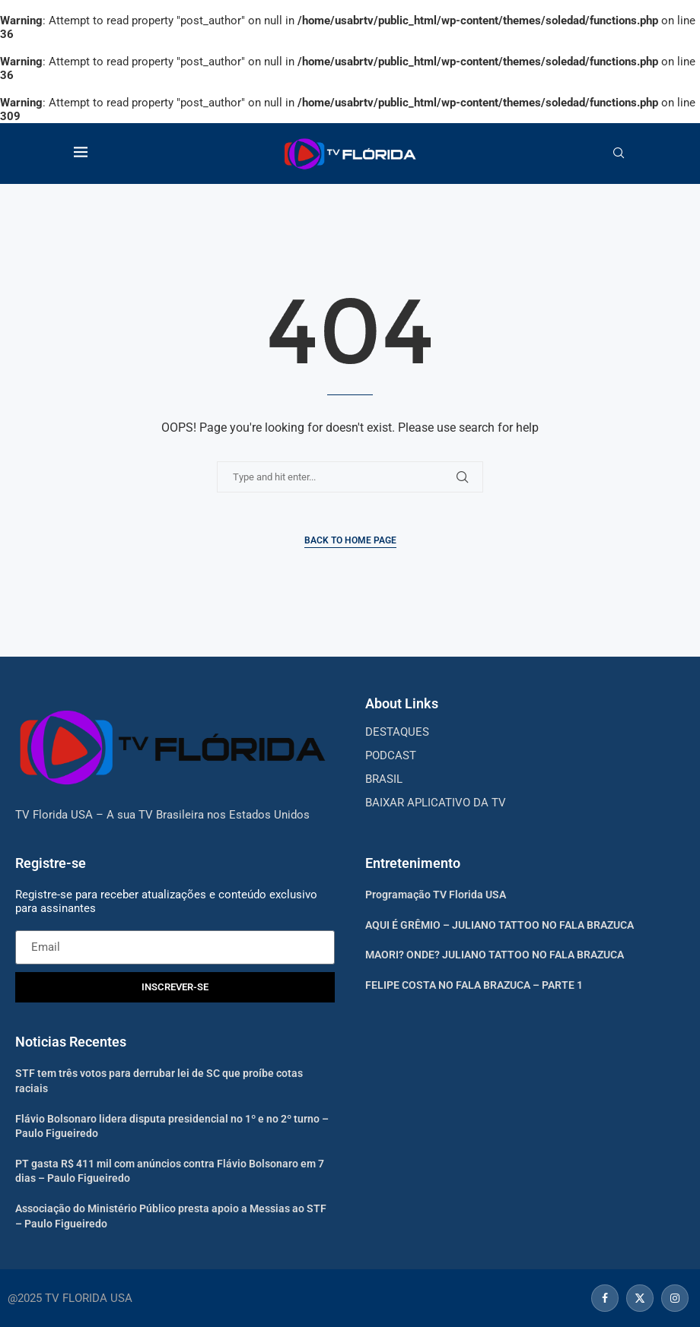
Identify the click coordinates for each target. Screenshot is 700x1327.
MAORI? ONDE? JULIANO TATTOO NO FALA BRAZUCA (494, 955)
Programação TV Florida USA (435, 894)
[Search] (618, 153)
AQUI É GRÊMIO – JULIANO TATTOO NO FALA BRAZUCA (499, 925)
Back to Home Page (350, 540)
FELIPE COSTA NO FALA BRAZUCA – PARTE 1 (474, 985)
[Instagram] (673, 1298)
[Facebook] (604, 1298)
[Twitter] (639, 1298)
